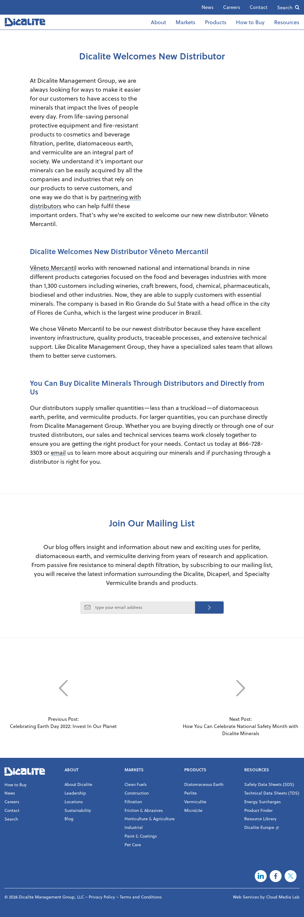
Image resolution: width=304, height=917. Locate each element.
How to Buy (250, 22)
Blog (69, 818)
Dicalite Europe (259, 827)
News (208, 7)
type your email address (118, 607)
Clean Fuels (136, 784)
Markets (185, 22)
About (158, 22)
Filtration (133, 801)
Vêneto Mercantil (53, 267)
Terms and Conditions (141, 897)
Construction (137, 793)
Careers (231, 7)
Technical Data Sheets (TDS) (271, 793)
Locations (74, 801)
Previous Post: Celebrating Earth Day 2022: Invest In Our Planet (63, 698)
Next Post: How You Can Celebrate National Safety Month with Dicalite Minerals (241, 702)
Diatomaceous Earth (203, 784)
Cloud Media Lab (283, 897)
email (58, 452)
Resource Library (260, 818)
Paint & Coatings (141, 836)
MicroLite (193, 810)
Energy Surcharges (262, 801)
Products (215, 22)
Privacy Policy (102, 897)
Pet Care (133, 844)
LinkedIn (261, 876)
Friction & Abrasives (144, 810)
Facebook (276, 876)
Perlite (190, 793)
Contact (259, 7)
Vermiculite (195, 801)
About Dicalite (78, 784)
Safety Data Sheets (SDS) (269, 784)
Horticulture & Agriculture (150, 818)
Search (285, 7)
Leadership (75, 793)
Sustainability (78, 810)
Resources (286, 22)
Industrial (134, 827)
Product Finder (258, 810)
